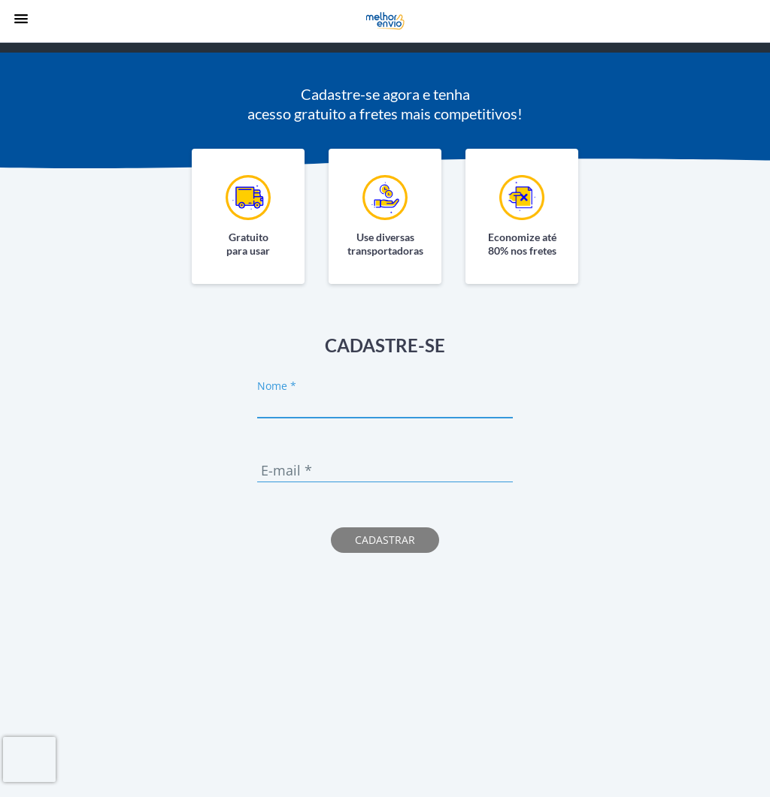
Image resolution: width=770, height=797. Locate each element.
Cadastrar (385, 540)
